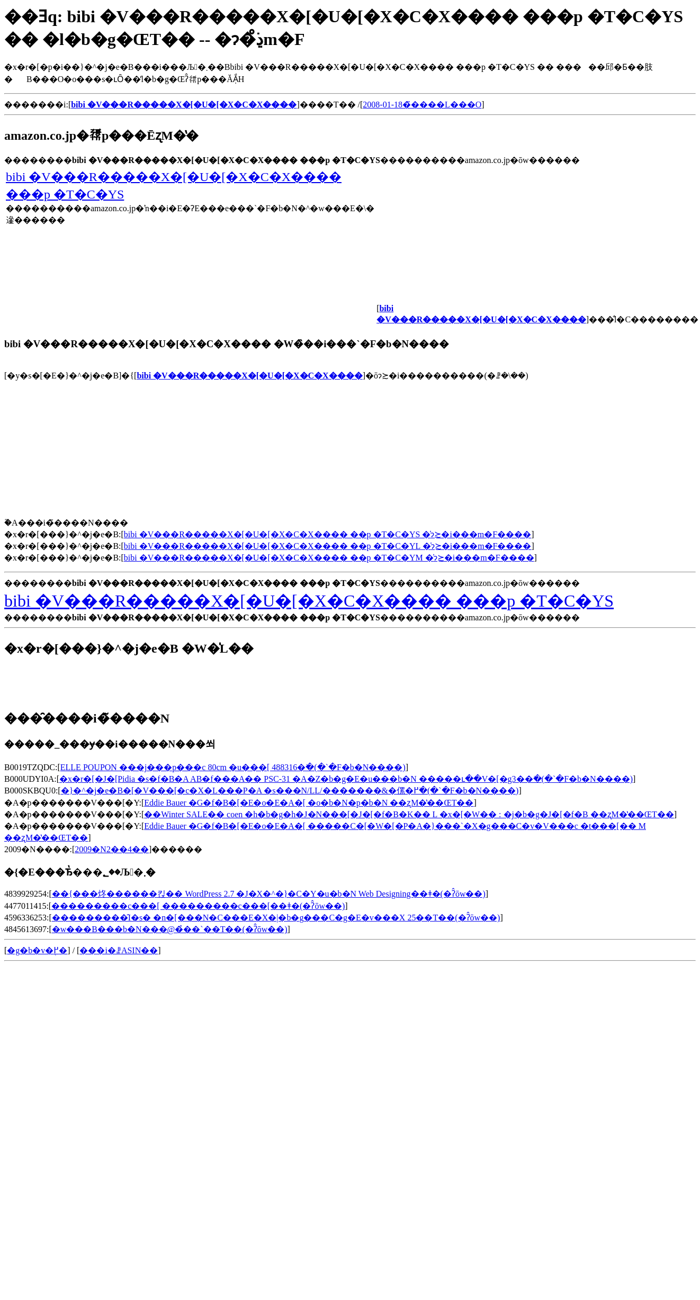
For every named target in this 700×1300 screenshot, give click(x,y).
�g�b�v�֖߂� (37, 950)
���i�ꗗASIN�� (118, 950)
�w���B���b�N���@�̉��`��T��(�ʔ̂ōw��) (170, 929)
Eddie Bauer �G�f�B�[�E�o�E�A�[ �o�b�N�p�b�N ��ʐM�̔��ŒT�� (308, 802)
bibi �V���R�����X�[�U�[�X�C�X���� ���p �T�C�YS (309, 600)
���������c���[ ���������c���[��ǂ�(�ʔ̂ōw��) (198, 905)
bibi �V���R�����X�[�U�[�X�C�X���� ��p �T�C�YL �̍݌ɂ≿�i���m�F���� (328, 545)
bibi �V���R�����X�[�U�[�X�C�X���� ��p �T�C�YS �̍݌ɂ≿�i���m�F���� (327, 534)
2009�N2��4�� (112, 849)
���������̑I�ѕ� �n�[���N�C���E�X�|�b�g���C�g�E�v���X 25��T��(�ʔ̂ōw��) (276, 917)
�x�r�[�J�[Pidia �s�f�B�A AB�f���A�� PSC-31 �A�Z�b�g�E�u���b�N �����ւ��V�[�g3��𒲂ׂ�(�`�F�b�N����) (346, 778)
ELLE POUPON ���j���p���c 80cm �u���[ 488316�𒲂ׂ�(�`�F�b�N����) (233, 767)
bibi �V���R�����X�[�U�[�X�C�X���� (249, 375)
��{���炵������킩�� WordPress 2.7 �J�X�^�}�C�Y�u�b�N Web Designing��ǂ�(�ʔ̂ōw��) (269, 893)
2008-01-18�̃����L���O (422, 104)
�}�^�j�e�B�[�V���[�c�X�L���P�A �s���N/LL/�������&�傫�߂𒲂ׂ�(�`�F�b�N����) (290, 790)
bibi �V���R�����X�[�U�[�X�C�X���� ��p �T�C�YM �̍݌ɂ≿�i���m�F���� (329, 557)
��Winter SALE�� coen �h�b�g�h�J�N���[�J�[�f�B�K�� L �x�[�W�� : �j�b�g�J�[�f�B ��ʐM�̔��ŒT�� (409, 814)
